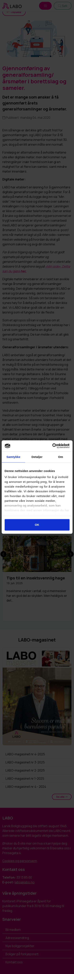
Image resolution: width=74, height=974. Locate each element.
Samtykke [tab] (13, 457)
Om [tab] (60, 457)
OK (37, 524)
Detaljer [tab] (37, 457)
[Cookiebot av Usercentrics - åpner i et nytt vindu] (52, 445)
